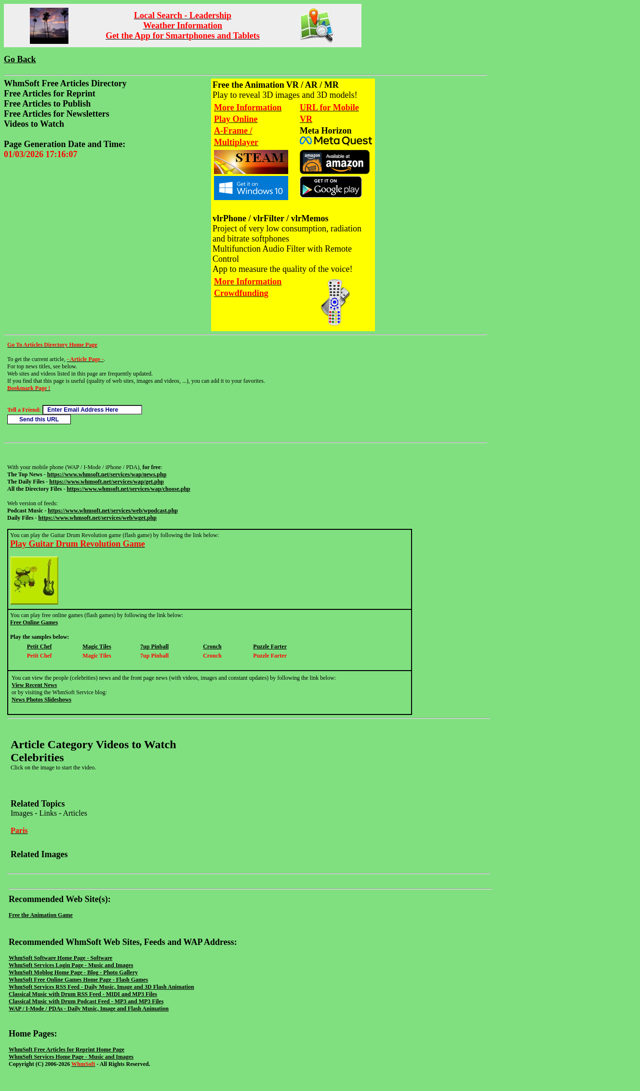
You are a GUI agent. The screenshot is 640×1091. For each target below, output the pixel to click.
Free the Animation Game (41, 915)
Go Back (20, 59)
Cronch (212, 646)
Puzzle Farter (270, 646)
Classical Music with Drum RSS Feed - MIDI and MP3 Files (83, 994)
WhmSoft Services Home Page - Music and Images (71, 1056)
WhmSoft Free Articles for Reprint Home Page (66, 1049)
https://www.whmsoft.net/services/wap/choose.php (128, 488)
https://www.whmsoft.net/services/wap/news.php (107, 474)
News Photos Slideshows (41, 699)
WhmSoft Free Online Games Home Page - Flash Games (78, 979)
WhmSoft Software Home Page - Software (60, 958)
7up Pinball (154, 646)
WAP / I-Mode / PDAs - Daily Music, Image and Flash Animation (89, 1008)
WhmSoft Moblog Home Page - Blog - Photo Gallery (73, 972)
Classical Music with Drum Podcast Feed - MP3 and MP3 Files (86, 1001)
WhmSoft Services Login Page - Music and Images (71, 965)
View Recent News (34, 685)
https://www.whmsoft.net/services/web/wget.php (97, 517)
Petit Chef (39, 646)
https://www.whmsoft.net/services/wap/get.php (106, 481)
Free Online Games (34, 622)
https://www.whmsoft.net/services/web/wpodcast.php (113, 510)
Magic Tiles (96, 646)
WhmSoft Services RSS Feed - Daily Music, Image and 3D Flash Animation (101, 986)
